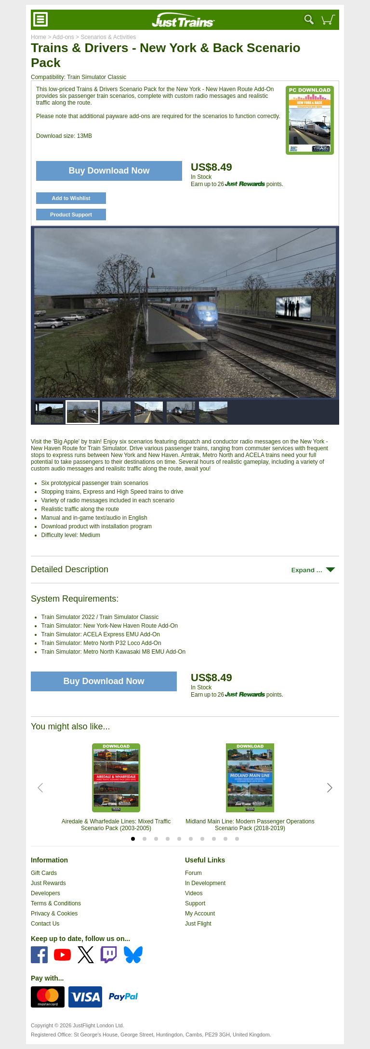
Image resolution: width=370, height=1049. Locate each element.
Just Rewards (48, 883)
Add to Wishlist (71, 198)
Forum (193, 873)
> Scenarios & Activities (105, 37)
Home (38, 37)
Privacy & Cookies (54, 913)
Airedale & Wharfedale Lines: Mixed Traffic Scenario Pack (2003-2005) (116, 825)
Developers (45, 893)
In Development (205, 883)
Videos (193, 893)
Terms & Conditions (56, 903)
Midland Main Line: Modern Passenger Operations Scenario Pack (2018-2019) (249, 825)
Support (195, 903)
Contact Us (45, 923)
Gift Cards (44, 873)
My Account (200, 913)
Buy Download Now (104, 681)
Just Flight (198, 923)
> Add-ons (60, 37)
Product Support (71, 214)
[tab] (133, 839)
